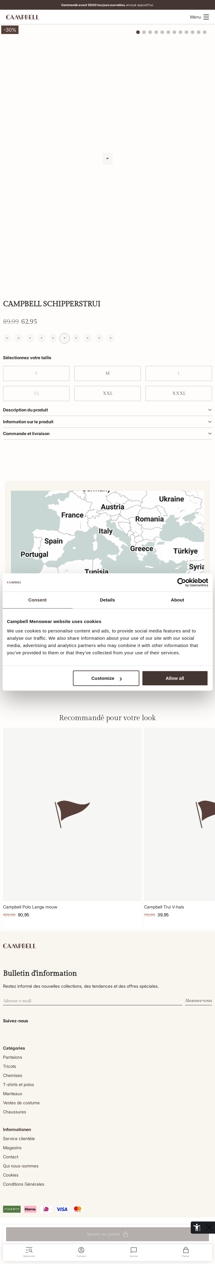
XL (36, 393)
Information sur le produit (107, 421)
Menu (199, 16)
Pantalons (12, 1057)
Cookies (10, 1174)
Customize (106, 678)
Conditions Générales (23, 1184)
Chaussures (14, 1111)
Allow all (175, 678)
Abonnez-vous (198, 1000)
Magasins (12, 1147)
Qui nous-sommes (21, 1165)
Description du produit (107, 409)
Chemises (12, 1075)
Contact (10, 1156)
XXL (108, 393)
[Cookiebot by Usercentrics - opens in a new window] (181, 582)
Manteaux (12, 1093)
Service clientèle (19, 1138)
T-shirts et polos (18, 1084)
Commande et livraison (107, 433)
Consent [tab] (37, 599)
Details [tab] (107, 599)
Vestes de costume (21, 1102)
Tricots (9, 1066)
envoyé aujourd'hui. (108, 5)
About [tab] (177, 599)
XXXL (179, 393)
